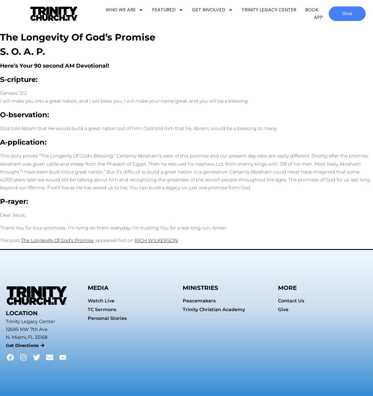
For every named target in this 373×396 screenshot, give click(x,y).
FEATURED (167, 10)
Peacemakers (199, 301)
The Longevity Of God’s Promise (57, 240)
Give (283, 309)
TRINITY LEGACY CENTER (269, 9)
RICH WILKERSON (156, 240)
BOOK (312, 9)
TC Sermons (102, 309)
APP (318, 17)
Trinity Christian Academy (214, 309)
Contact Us (291, 301)
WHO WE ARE (124, 10)
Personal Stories (107, 318)
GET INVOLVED (212, 10)
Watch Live (101, 301)
